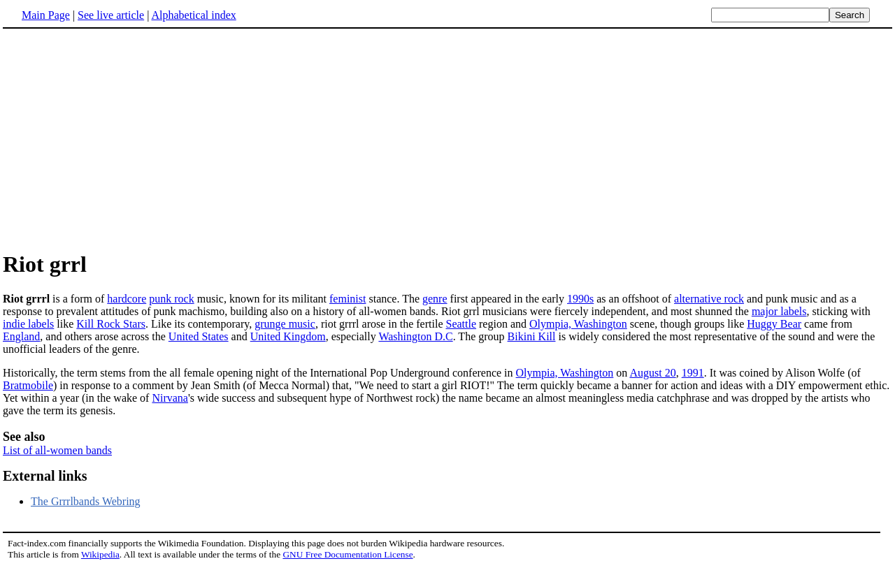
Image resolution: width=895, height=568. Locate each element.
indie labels (28, 324)
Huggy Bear (774, 324)
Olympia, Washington (578, 324)
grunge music (285, 324)
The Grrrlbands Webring (86, 501)
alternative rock (709, 299)
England (21, 336)
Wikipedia (100, 554)
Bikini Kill (532, 336)
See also (24, 437)
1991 (693, 373)
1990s (580, 299)
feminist (347, 299)
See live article (111, 15)
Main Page (46, 15)
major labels (779, 311)
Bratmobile (28, 385)
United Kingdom (288, 336)
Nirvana (170, 398)
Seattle (460, 324)
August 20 (652, 373)
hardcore (126, 299)
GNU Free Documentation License (347, 554)
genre (435, 299)
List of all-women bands (57, 450)
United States (199, 336)
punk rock (171, 299)
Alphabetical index (193, 15)
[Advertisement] (120, 139)
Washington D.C (415, 336)
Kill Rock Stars (110, 324)
